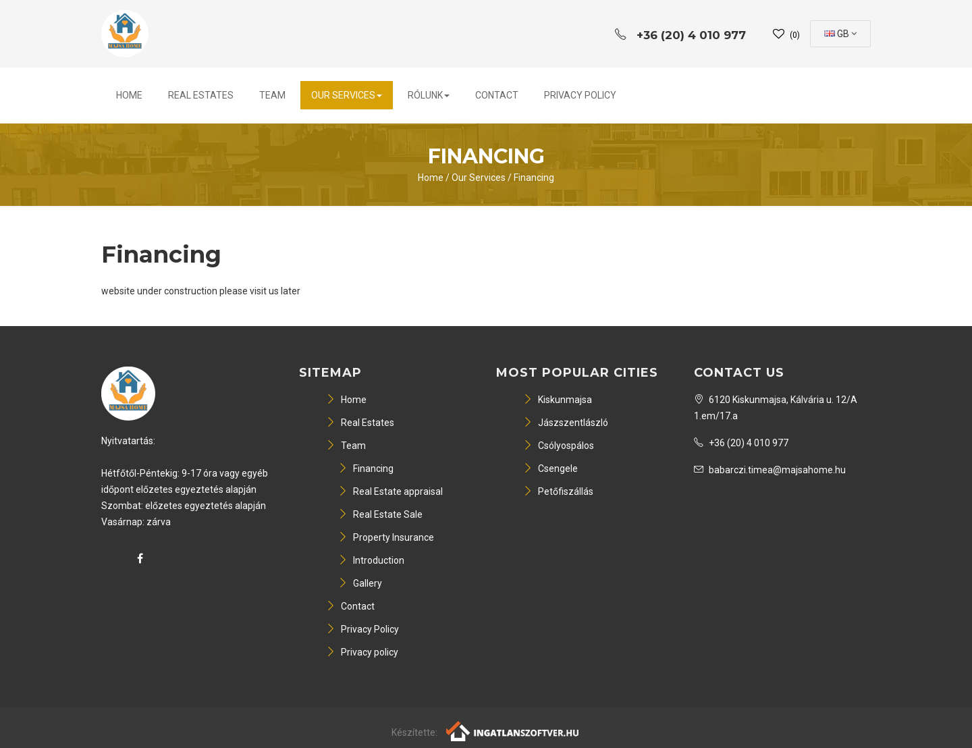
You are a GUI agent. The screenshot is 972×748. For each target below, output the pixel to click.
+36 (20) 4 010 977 (741, 442)
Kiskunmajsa (557, 399)
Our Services (346, 95)
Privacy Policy (580, 95)
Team (272, 95)
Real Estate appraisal (390, 491)
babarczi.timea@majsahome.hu (770, 469)
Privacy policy (362, 652)
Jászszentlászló (565, 422)
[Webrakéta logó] (513, 730)
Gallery (360, 583)
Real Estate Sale (380, 514)
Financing (534, 177)
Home (129, 95)
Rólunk (429, 95)
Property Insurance (386, 537)
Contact (496, 95)
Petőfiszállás (558, 491)
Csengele (550, 468)
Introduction (371, 560)
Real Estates (201, 95)
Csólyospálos (558, 445)
